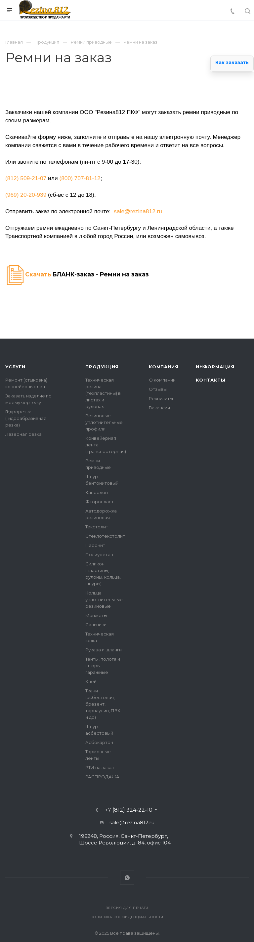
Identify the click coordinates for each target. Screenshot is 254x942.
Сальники (95, 624)
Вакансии (159, 407)
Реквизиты (161, 398)
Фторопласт (99, 501)
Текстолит (96, 526)
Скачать (38, 274)
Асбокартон (99, 742)
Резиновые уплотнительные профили (104, 422)
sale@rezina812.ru (138, 211)
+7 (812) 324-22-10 (128, 810)
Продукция (102, 366)
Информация (215, 366)
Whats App (127, 878)
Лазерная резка (23, 434)
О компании (162, 380)
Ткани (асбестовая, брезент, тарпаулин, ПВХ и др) (102, 704)
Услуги (15, 366)
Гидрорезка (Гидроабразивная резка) (25, 418)
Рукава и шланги (103, 649)
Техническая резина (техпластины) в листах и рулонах (103, 393)
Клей (91, 681)
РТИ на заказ (99, 767)
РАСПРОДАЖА (102, 776)
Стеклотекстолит (105, 536)
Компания (163, 366)
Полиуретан (99, 554)
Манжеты (96, 615)
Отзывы (158, 389)
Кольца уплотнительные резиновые (104, 599)
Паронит (95, 545)
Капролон (96, 492)
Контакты (210, 380)
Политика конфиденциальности (127, 917)
